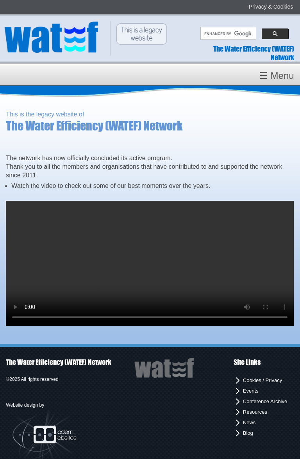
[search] (227, 33)
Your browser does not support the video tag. (150, 263)
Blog (248, 433)
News (249, 422)
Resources (255, 412)
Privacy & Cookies (271, 7)
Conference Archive (265, 401)
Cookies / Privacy (262, 380)
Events (251, 391)
